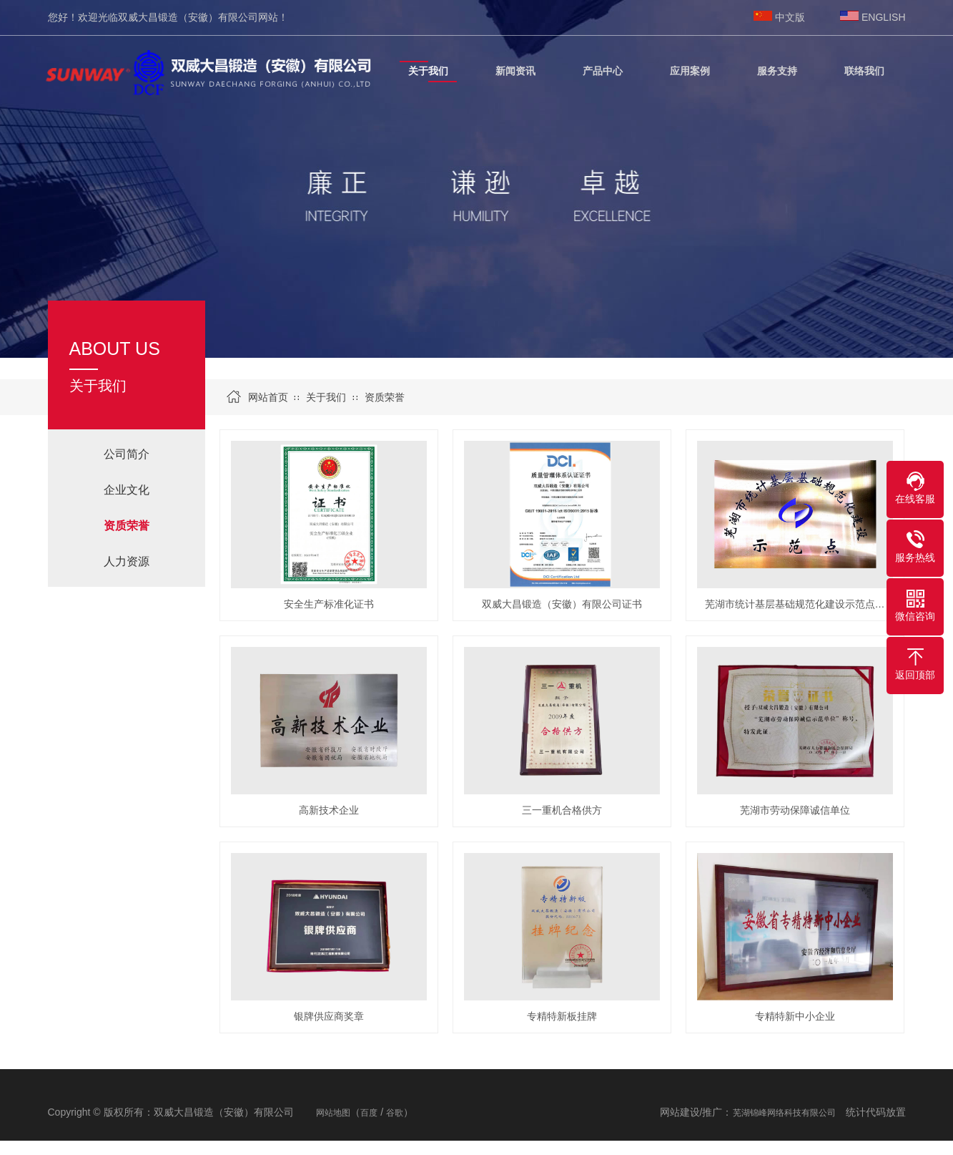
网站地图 (333, 1113)
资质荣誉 (385, 397)
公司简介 (126, 454)
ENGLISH (883, 17)
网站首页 (268, 397)
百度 (368, 1113)
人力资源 (126, 561)
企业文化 (126, 490)
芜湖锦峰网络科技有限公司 (784, 1113)
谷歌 (394, 1113)
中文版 (790, 17)
